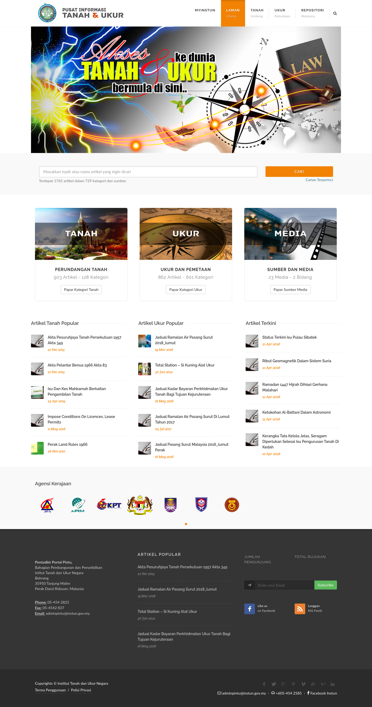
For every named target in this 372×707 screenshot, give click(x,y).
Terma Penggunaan (50, 690)
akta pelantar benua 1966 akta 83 (77, 365)
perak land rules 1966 (67, 444)
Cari (299, 171)
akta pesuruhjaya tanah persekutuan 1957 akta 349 (182, 567)
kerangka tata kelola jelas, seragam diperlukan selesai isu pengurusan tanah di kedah (300, 441)
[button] (54, 90)
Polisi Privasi (81, 690)
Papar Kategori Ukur (185, 289)
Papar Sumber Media (290, 289)
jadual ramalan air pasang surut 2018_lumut (177, 589)
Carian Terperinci (319, 179)
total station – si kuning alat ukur (184, 365)
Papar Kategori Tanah (81, 289)
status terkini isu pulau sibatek (289, 337)
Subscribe (326, 585)
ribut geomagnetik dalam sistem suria (296, 361)
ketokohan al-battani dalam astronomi (296, 412)
